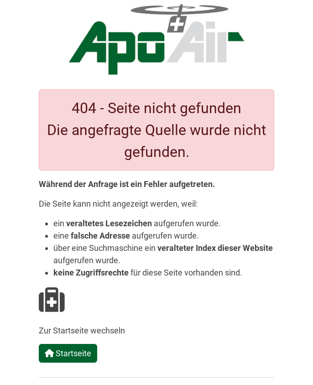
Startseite (68, 353)
